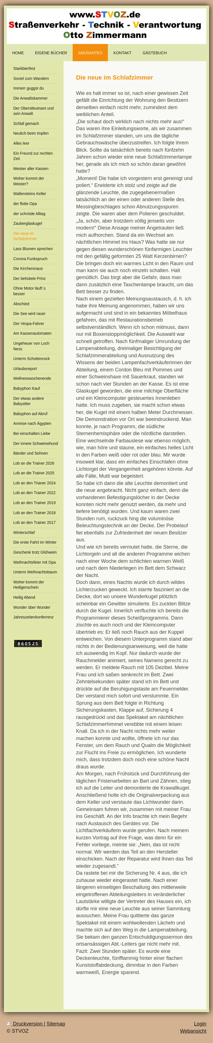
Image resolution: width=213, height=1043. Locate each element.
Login (200, 1024)
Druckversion (25, 1024)
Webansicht (193, 1031)
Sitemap (56, 1024)
